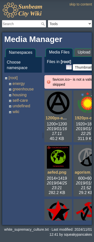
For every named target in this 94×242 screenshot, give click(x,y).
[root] (13, 78)
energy (19, 83)
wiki (16, 112)
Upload (84, 52)
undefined (21, 106)
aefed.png (56, 172)
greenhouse (23, 89)
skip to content (80, 4)
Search (43, 24)
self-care (20, 100)
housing (20, 95)
